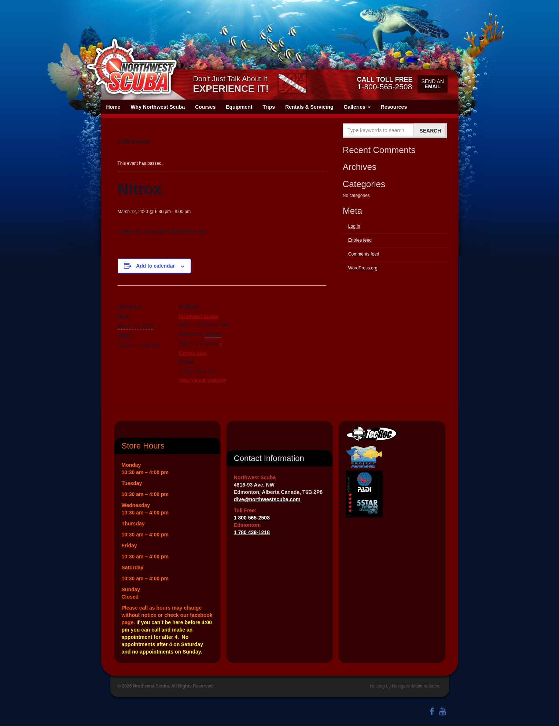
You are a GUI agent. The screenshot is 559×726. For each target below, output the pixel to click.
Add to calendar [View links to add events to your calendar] (155, 266)
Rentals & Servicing (309, 107)
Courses (205, 107)
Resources (394, 107)
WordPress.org (363, 268)
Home (113, 107)
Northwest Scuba (198, 316)
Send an (432, 83)
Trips (269, 107)
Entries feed (360, 240)
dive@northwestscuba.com (267, 499)
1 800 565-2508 (252, 518)
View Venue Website (202, 380)
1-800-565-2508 (384, 83)
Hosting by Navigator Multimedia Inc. (405, 686)
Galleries (357, 107)
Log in (354, 226)
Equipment (239, 107)
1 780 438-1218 (252, 532)
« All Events (134, 141)
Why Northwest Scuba (157, 107)
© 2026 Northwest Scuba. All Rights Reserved (165, 686)
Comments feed (363, 254)
